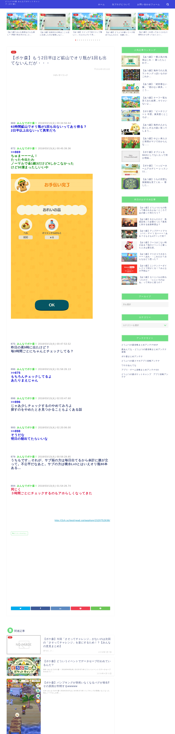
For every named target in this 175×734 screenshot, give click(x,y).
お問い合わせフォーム (148, 4)
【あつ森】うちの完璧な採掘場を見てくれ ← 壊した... (154, 182)
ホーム (101, 4)
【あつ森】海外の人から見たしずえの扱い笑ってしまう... (154, 128)
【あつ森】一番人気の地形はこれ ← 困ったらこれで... (154, 60)
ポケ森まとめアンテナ (132, 356)
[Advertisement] (60, 97)
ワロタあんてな (128, 365)
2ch (13, 52)
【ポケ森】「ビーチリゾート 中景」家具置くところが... (155, 114)
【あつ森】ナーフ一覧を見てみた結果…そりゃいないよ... (154, 100)
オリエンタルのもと (20, 533)
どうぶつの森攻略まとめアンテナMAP (139, 345)
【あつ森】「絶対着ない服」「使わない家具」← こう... (154, 87)
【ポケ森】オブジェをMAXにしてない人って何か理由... (155, 155)
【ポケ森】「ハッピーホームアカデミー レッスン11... (155, 168)
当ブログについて (121, 4)
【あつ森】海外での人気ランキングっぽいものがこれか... (154, 73)
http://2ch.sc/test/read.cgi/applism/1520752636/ (82, 520)
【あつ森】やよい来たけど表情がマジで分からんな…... (154, 141)
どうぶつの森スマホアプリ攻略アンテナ (140, 361)
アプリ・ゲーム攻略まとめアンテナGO (140, 370)
